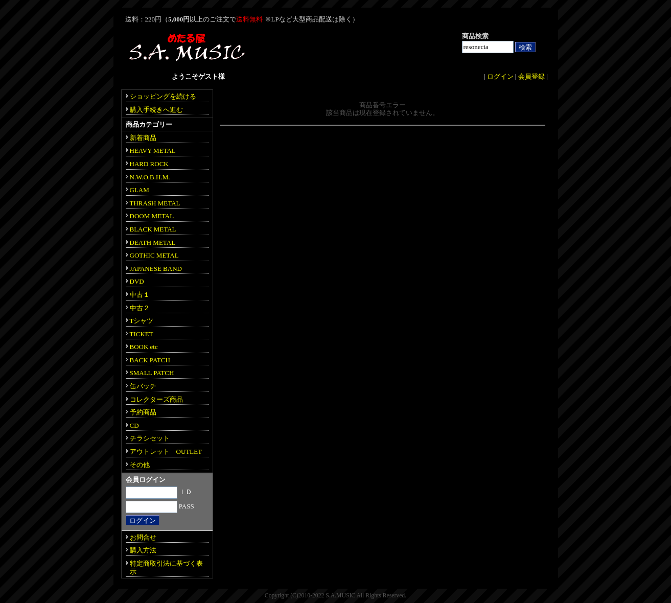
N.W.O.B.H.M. (150, 177)
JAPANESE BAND (156, 268)
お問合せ (143, 537)
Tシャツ (142, 320)
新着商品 (143, 138)
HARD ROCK (149, 164)
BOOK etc (144, 347)
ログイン (500, 76)
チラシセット (150, 438)
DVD (137, 281)
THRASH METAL (155, 203)
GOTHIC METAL (154, 255)
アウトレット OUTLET (166, 451)
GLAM (139, 190)
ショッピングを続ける (163, 96)
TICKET (141, 334)
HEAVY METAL (153, 150)
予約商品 (143, 412)
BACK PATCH (150, 360)
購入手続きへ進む (156, 109)
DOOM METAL (152, 216)
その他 (140, 465)
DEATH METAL (153, 242)
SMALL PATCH (152, 373)
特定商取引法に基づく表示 (166, 567)
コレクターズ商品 (156, 399)
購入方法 (143, 550)
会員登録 (531, 76)
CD (134, 425)
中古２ (140, 308)
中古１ (140, 294)
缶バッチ (143, 386)
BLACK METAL (153, 229)
